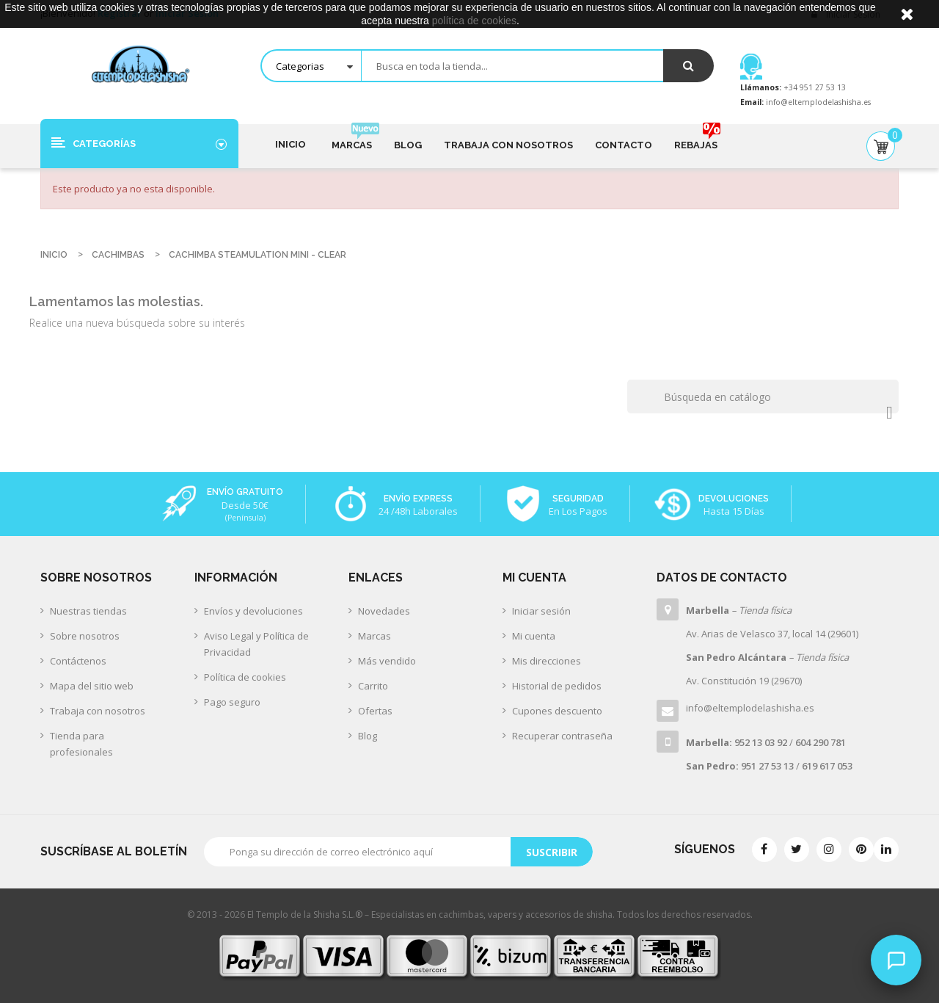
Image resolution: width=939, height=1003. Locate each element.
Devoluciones (733, 498)
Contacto (623, 145)
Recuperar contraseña (562, 735)
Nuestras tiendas (88, 611)
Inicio (290, 144)
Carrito (373, 685)
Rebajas (695, 138)
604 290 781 (820, 742)
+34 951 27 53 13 (813, 87)
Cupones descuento (557, 710)
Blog (408, 145)
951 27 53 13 (767, 765)
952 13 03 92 (760, 742)
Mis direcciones (546, 660)
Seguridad (578, 498)
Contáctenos (78, 660)
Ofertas (375, 710)
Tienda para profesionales (81, 743)
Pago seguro (232, 702)
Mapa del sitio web (92, 685)
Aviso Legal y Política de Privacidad (256, 644)
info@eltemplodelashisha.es (818, 102)
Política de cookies (245, 677)
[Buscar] (763, 396)
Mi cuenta (533, 635)
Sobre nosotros (85, 635)
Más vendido (387, 660)
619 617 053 (827, 765)
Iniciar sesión (541, 611)
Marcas (352, 138)
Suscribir (551, 852)
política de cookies (474, 20)
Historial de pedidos (557, 685)
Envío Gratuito (245, 492)
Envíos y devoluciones (253, 611)
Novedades (384, 611)
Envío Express (418, 498)
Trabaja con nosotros (508, 145)
